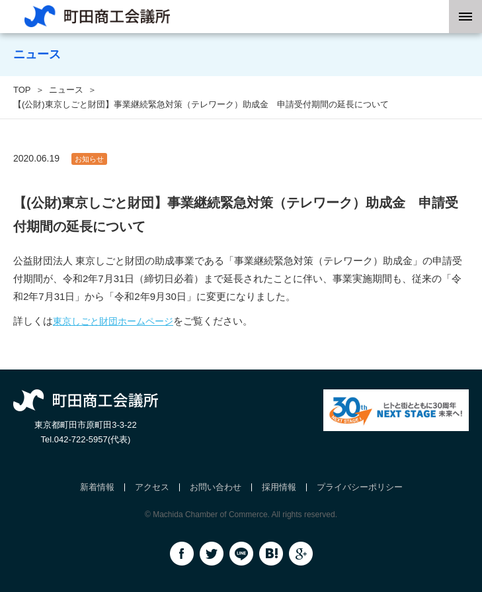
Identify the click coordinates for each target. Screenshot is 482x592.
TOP (22, 90)
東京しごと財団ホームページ (113, 321)
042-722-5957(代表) (92, 439)
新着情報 (97, 487)
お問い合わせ (215, 487)
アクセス (152, 487)
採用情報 (279, 487)
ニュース (66, 90)
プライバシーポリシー (360, 487)
